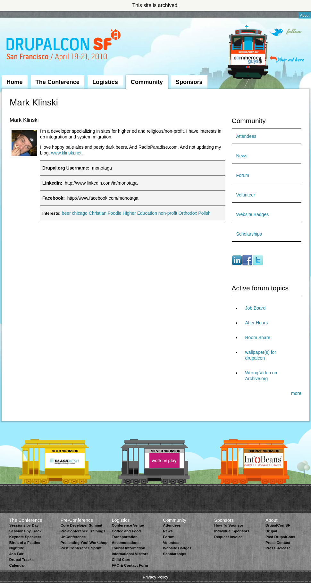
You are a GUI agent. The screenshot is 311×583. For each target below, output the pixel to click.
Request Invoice (228, 537)
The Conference (58, 82)
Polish (204, 213)
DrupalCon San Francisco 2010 (64, 46)
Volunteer (245, 194)
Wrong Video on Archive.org (261, 375)
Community (147, 82)
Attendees (246, 136)
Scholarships (249, 234)
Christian (97, 213)
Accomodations (125, 543)
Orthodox (188, 213)
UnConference (73, 537)
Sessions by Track (25, 531)
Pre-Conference (77, 520)
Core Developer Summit (82, 525)
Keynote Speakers (25, 537)
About (304, 15)
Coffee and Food (126, 531)
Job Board (255, 308)
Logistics (105, 82)
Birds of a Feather (25, 543)
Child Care (121, 560)
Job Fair (16, 554)
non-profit (167, 213)
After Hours (256, 322)
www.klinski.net (66, 152)
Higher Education (140, 213)
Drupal (271, 531)
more (296, 393)
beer (66, 213)
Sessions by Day (24, 525)
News (242, 155)
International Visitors (130, 554)
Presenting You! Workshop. (85, 543)
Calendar (17, 565)
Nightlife (16, 548)
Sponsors (189, 82)
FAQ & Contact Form (130, 565)
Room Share (258, 337)
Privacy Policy (155, 577)
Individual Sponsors (231, 531)
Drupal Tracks (21, 560)
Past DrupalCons (280, 537)
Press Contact (277, 543)
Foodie (115, 213)
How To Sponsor (228, 525)
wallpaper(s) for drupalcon (260, 355)
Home (14, 82)
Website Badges (252, 214)
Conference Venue (128, 525)
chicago (80, 213)
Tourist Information (128, 548)
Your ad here (287, 59)
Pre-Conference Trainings (83, 531)
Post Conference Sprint (81, 548)
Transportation (125, 537)
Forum (242, 175)
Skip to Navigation (14, 14)
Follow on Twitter (286, 32)
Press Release (277, 548)
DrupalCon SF (277, 525)
